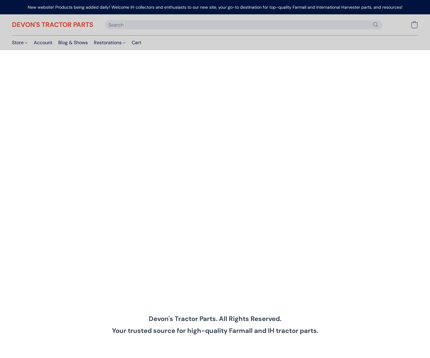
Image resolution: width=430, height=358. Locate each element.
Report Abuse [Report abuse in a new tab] (307, 344)
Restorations (109, 42)
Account (43, 42)
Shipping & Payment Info (210, 344)
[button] (52, 24)
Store (19, 42)
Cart (136, 42)
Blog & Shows (73, 42)
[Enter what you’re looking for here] (244, 24)
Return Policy (252, 344)
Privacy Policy (166, 344)
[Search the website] (375, 25)
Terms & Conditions (129, 344)
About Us (279, 344)
